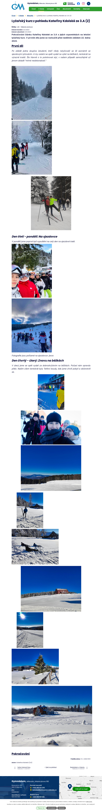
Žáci (58, 9)
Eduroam (86, 9)
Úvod (34, 9)
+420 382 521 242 (38, 787)
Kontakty (77, 9)
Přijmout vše (41, 808)
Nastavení (62, 808)
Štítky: (14, 27)
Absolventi (67, 9)
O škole (41, 9)
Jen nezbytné (52, 808)
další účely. (89, 801)
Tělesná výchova (27, 27)
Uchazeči (50, 9)
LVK (18, 27)
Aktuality (30, 15)
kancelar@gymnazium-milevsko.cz (44, 790)
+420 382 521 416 (38, 797)
